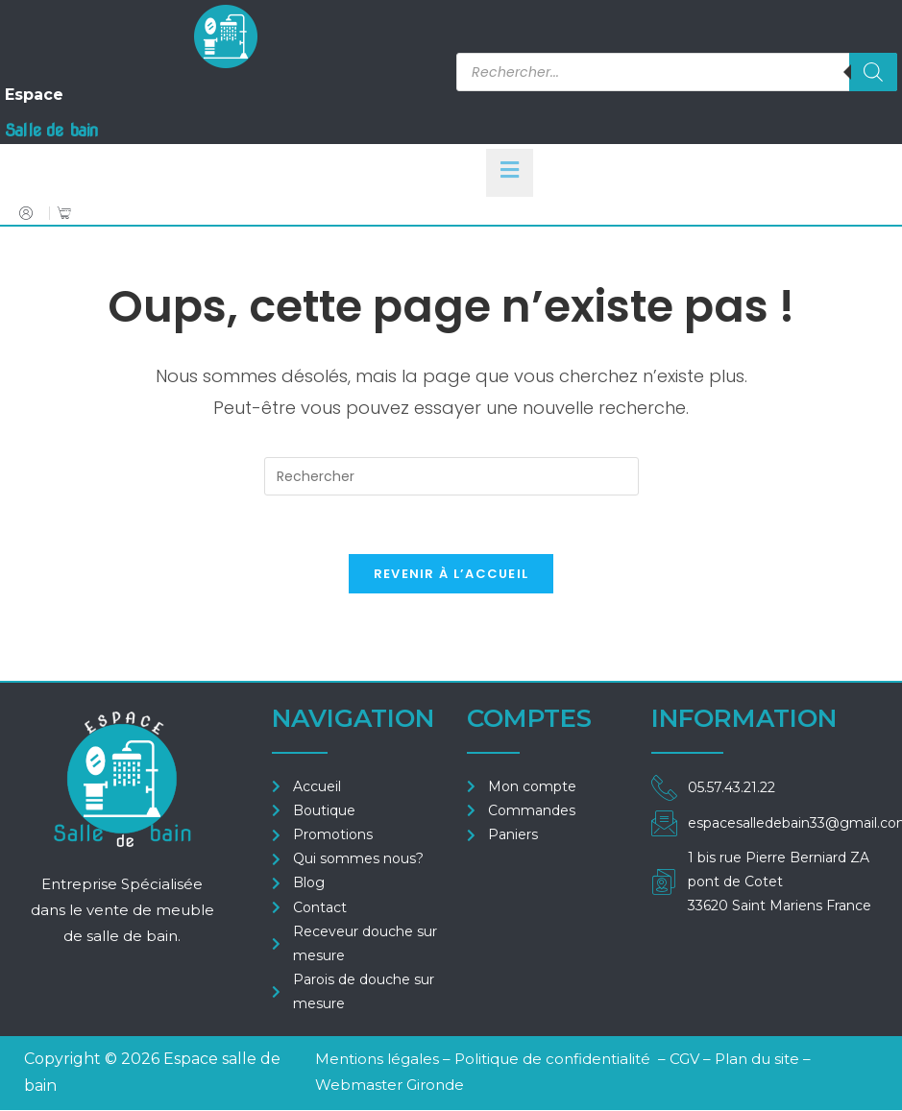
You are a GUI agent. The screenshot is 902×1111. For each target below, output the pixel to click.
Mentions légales (377, 1059)
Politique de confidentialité (552, 1059)
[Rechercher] (873, 72)
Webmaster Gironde (389, 1084)
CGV (686, 1059)
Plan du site (757, 1059)
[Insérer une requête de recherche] (451, 476)
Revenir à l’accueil (451, 574)
